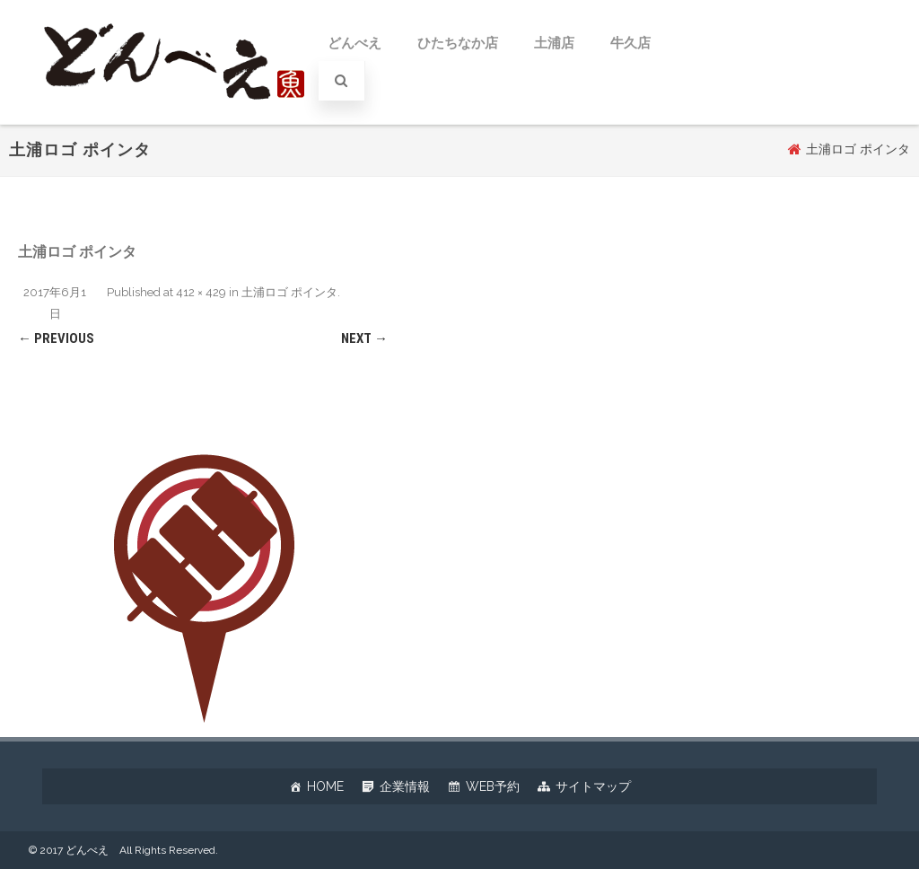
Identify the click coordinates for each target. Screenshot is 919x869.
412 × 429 (201, 292)
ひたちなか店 (457, 43)
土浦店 (554, 43)
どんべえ (354, 43)
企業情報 (405, 786)
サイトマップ (593, 786)
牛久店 (630, 43)
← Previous (56, 338)
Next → (364, 338)
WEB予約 (493, 786)
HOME (325, 786)
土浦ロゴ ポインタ (289, 292)
